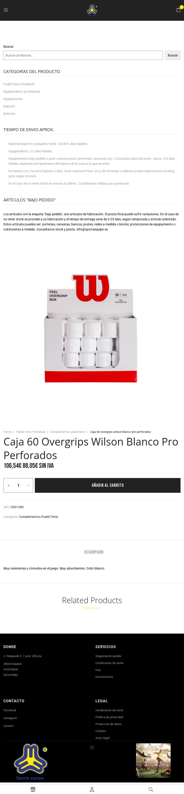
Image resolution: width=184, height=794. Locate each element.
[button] (178, 10)
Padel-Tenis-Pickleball (18, 84)
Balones (9, 113)
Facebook (9, 710)
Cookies (100, 731)
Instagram (10, 718)
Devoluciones (104, 677)
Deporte (9, 106)
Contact (8, 726)
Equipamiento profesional (21, 91)
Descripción (93, 552)
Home (7, 432)
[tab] (93, 553)
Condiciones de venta (109, 663)
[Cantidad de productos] (18, 485)
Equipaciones (13, 99)
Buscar (8, 46)
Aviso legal (102, 738)
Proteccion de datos (108, 724)
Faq (97, 670)
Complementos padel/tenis (67, 432)
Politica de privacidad (109, 717)
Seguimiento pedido (108, 656)
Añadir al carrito (108, 485)
